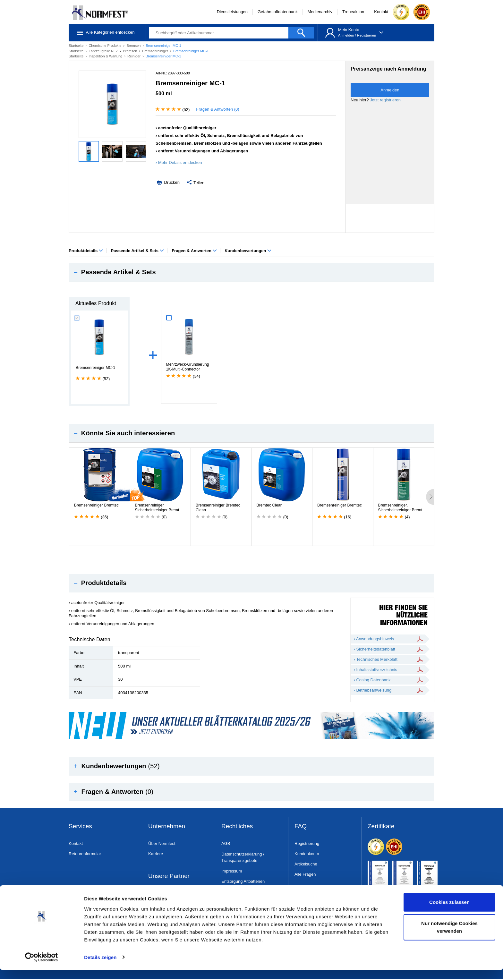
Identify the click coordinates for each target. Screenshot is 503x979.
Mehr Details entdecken (180, 162)
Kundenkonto (306, 853)
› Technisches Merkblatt (375, 659)
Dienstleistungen (232, 11)
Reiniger (134, 56)
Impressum (231, 871)
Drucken (168, 182)
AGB (225, 843)
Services (80, 826)
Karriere (155, 853)
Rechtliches (237, 826)
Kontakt (381, 11)
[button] (251, 272)
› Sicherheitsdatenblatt (374, 649)
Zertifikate (381, 826)
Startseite (77, 45)
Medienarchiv (320, 11)
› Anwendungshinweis (374, 638)
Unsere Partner (169, 876)
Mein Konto (348, 29)
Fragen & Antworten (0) (217, 109)
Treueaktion (353, 11)
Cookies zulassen (449, 911)
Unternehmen (166, 826)
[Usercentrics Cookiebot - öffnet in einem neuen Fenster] (41, 966)
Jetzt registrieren (385, 100)
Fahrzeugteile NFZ (104, 51)
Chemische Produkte (105, 45)
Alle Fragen (305, 874)
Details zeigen (100, 966)
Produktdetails (86, 250)
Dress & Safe (160, 893)
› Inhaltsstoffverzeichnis (375, 669)
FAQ (300, 826)
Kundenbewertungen (248, 250)
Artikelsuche (305, 864)
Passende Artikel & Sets (137, 250)
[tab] (251, 272)
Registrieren (366, 35)
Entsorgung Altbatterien (243, 881)
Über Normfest (161, 843)
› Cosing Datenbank (372, 679)
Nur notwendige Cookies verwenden (449, 936)
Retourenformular (85, 853)
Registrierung (306, 843)
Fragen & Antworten (194, 250)
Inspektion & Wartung (106, 56)
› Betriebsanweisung (373, 690)
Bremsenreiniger (155, 51)
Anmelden (346, 35)
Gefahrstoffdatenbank (278, 11)
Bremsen (133, 45)
